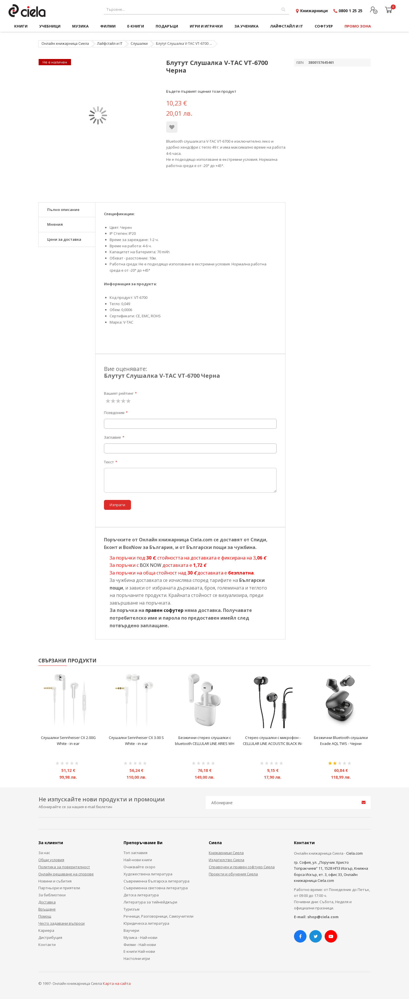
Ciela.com (354, 853)
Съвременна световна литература (156, 887)
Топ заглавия (135, 852)
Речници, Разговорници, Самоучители (158, 916)
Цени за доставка (64, 239)
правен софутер (164, 610)
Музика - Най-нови (140, 937)
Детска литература (141, 894)
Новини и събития (55, 881)
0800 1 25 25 (350, 10)
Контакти (47, 944)
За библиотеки (52, 894)
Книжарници (314, 10)
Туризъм (131, 909)
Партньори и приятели (59, 887)
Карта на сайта (117, 983)
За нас (44, 852)
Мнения (55, 224)
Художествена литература (148, 873)
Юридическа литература (146, 923)
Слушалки (139, 43)
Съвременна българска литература (156, 881)
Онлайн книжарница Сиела (65, 43)
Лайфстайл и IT (109, 43)
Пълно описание (63, 209)
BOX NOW (150, 565)
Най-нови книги (138, 859)
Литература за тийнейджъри (150, 902)
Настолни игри (137, 958)
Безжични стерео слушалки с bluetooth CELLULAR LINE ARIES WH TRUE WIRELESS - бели (204, 743)
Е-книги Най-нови (139, 951)
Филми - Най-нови (140, 944)
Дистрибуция (50, 937)
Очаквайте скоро (139, 866)
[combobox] (196, 9)
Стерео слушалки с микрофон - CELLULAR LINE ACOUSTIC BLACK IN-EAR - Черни (272, 743)
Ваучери (131, 930)
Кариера (46, 930)
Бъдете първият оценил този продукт (201, 91)
